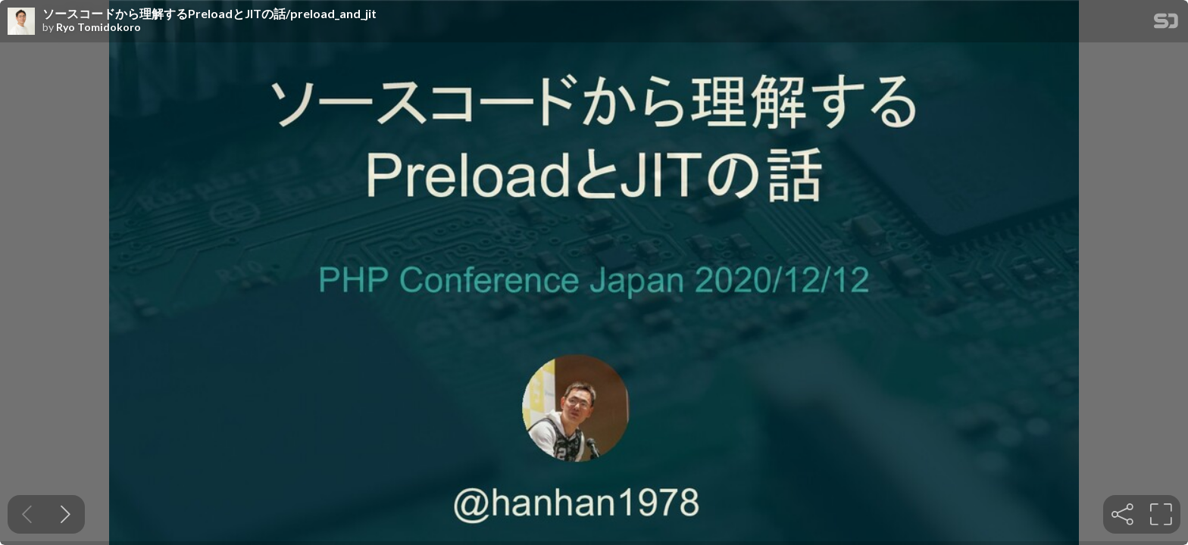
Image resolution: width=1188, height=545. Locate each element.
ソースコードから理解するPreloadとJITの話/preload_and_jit (209, 14)
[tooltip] (1122, 514)
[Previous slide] (27, 514)
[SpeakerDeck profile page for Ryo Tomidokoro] (21, 22)
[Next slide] (65, 514)
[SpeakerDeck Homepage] (1166, 24)
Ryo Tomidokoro (98, 27)
